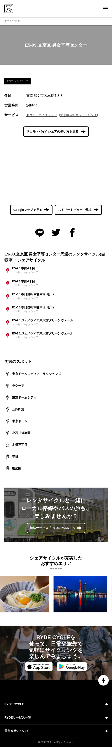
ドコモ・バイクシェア (41, 115)
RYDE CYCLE (12, 21)
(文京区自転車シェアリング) (78, 115)
